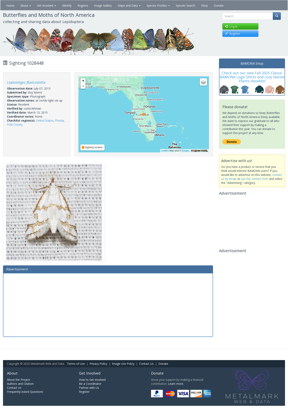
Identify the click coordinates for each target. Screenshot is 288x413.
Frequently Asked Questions (25, 392)
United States (44, 120)
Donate (219, 5)
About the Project (18, 380)
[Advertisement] (108, 304)
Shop (204, 5)
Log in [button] (231, 26)
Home (10, 5)
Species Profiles (158, 5)
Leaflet (164, 150)
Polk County (15, 124)
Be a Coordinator (90, 384)
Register (84, 392)
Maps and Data (129, 5)
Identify (67, 5)
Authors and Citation (20, 384)
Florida (59, 120)
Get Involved (46, 5)
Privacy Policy (98, 364)
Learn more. (176, 384)
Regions (83, 5)
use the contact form (254, 179)
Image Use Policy (123, 364)
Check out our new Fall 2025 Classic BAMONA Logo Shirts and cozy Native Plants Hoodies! (252, 77)
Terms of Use (76, 364)
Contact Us (146, 364)
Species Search (185, 5)
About (25, 5)
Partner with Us (89, 388)
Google (185, 150)
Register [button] (232, 33)
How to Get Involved (92, 380)
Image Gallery (103, 5)
